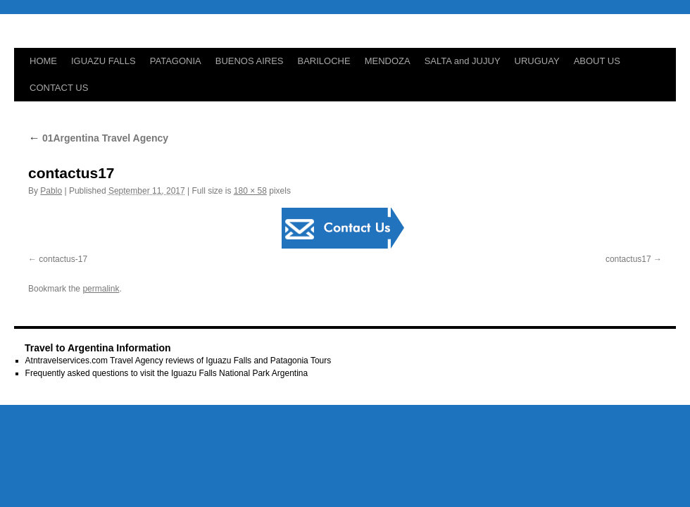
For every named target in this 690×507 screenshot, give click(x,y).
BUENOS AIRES (249, 61)
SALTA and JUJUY (463, 61)
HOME (43, 61)
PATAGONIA (175, 61)
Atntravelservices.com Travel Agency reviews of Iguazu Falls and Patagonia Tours (178, 360)
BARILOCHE (324, 61)
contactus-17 (63, 259)
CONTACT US (59, 87)
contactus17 (628, 259)
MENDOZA (387, 61)
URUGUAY (537, 61)
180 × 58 (250, 191)
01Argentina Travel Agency (98, 138)
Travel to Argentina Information (98, 347)
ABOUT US (597, 61)
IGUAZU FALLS (103, 61)
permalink (100, 289)
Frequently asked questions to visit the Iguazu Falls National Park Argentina (166, 373)
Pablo (51, 191)
